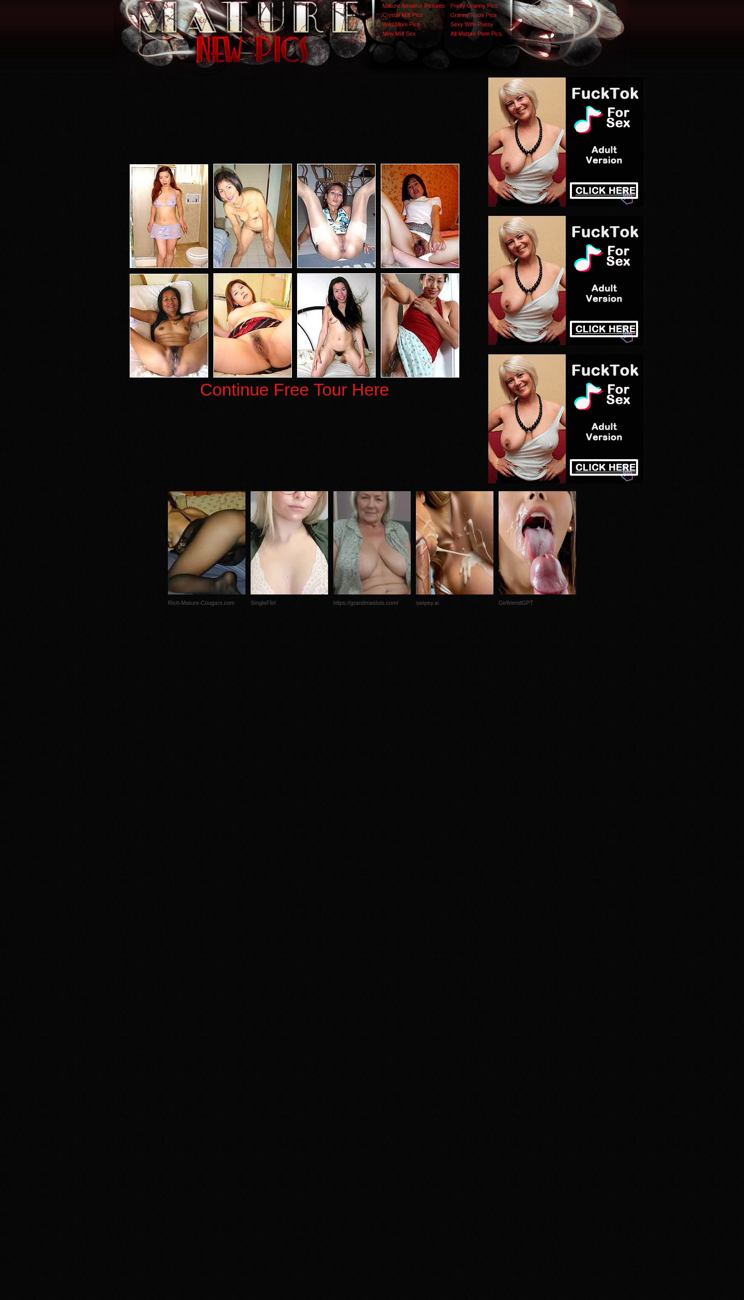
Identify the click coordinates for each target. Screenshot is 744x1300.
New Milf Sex (398, 33)
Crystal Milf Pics (402, 15)
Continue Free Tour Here (294, 389)
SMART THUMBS (390, 1094)
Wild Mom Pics (401, 24)
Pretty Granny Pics (474, 6)
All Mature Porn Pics (476, 33)
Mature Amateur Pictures (413, 6)
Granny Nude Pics (474, 15)
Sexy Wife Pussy (472, 24)
